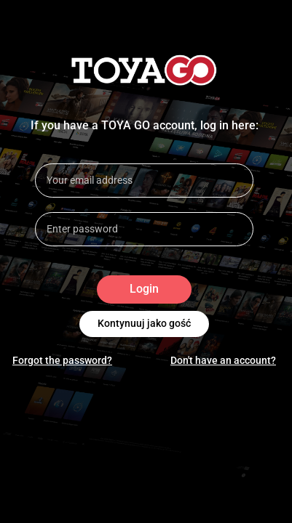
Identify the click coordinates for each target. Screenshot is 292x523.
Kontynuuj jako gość (144, 324)
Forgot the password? (62, 360)
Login (144, 289)
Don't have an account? (223, 360)
